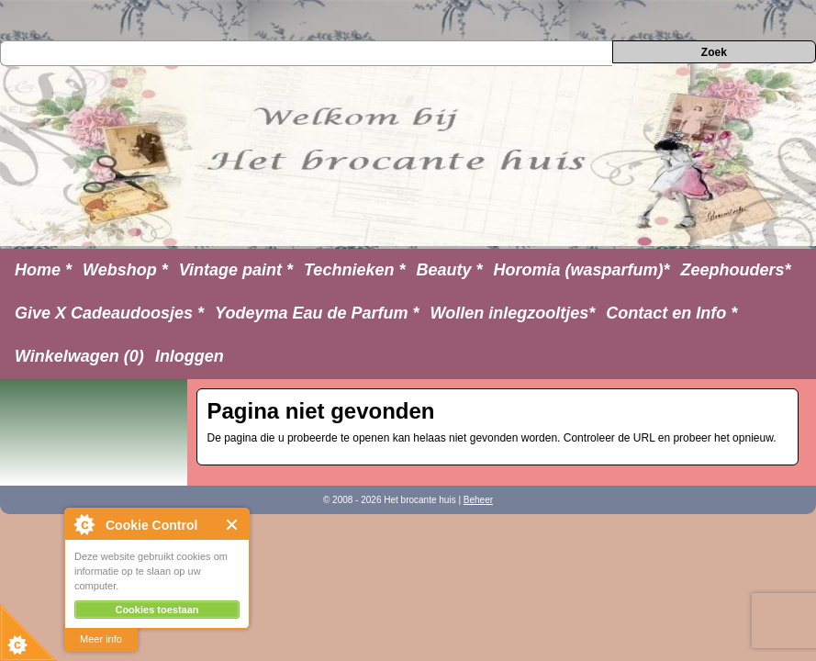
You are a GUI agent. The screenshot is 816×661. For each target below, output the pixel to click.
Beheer (478, 500)
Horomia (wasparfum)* (581, 270)
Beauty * (449, 270)
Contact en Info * (671, 313)
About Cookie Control (83, 524)
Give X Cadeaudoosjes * (109, 313)
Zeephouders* (736, 270)
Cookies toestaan (156, 609)
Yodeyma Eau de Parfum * (317, 313)
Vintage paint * (236, 270)
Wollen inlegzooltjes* (513, 313)
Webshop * (125, 270)
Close (233, 525)
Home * (43, 270)
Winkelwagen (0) (79, 356)
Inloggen (189, 356)
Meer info (101, 638)
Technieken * (354, 270)
